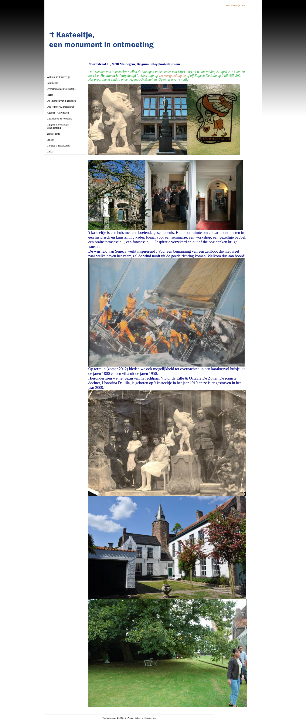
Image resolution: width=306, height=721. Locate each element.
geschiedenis (53, 133)
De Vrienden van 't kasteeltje (61, 100)
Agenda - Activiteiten (58, 112)
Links (50, 151)
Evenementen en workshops (61, 88)
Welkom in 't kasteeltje (58, 76)
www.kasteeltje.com (235, 5)
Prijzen (50, 139)
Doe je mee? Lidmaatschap (61, 106)
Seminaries (52, 82)
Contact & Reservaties (58, 145)
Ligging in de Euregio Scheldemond (58, 126)
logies (50, 94)
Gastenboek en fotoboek (59, 118)
